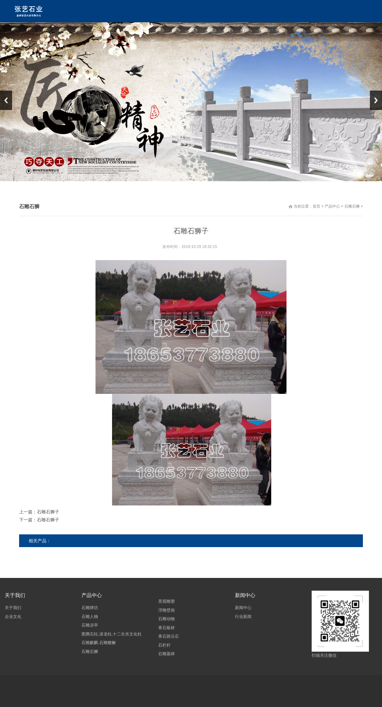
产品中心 (333, 206)
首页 (317, 206)
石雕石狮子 (49, 511)
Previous (6, 100)
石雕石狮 (353, 206)
